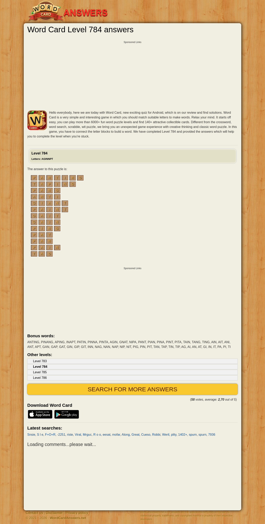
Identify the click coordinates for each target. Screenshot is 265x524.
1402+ (182, 434)
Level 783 (40, 361)
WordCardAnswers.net (68, 518)
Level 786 (40, 377)
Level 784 (42, 155)
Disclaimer (54, 513)
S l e (40, 434)
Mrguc (87, 434)
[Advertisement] (132, 70)
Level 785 (40, 372)
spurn (193, 434)
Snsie (31, 434)
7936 (211, 434)
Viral (78, 434)
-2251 (61, 434)
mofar (116, 434)
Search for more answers (132, 389)
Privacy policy (77, 513)
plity (173, 434)
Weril (165, 434)
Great (135, 434)
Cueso (145, 434)
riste (70, 434)
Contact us (34, 513)
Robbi (156, 434)
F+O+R (50, 434)
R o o (97, 434)
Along (126, 434)
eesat (106, 434)
